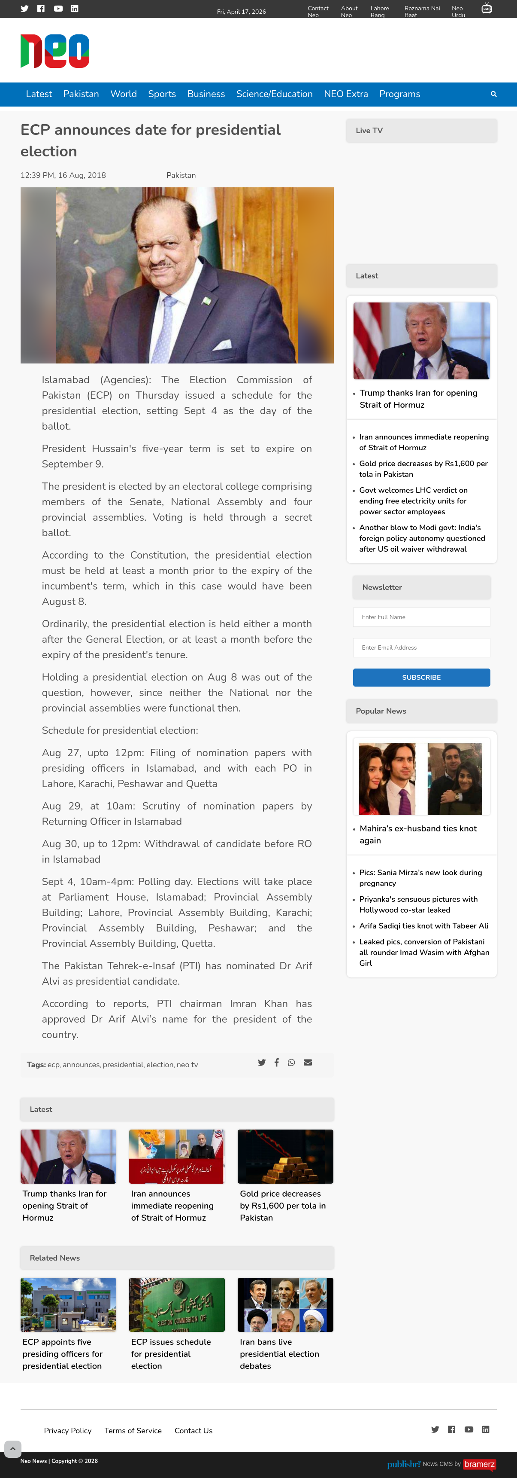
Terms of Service (133, 1431)
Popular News (381, 711)
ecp (54, 1065)
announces (81, 1065)
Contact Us (194, 1431)
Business (206, 94)
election (160, 1065)
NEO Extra (346, 94)
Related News (55, 1258)
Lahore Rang (380, 11)
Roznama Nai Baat (422, 11)
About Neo (349, 11)
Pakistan (81, 94)
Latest (39, 94)
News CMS (438, 1463)
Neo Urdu (458, 11)
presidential (123, 1065)
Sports (162, 94)
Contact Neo (318, 11)
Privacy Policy (68, 1431)
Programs (399, 94)
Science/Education (274, 94)
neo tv (187, 1065)
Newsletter (382, 587)
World (123, 94)
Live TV (369, 130)
